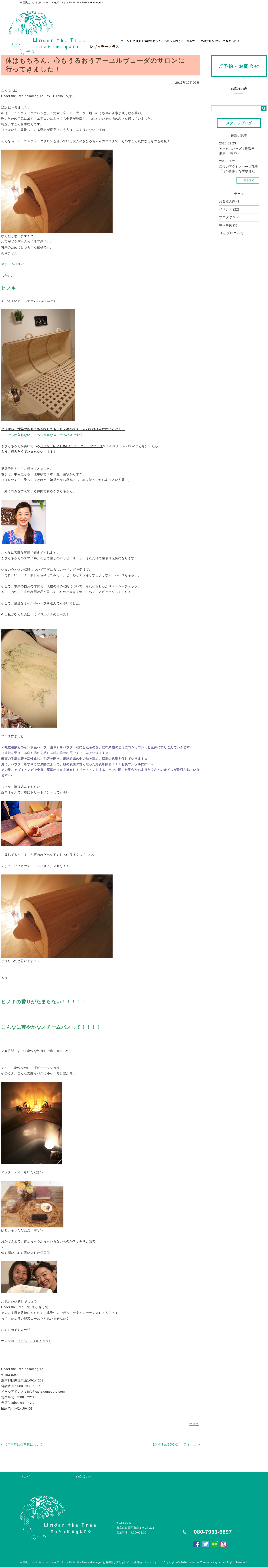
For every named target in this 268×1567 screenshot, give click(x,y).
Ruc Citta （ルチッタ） (34, 1341)
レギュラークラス (104, 36)
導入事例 (225, 225)
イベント (225, 209)
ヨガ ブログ (227, 233)
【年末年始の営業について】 (25, 1444)
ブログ (136, 41)
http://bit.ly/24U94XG (17, 1408)
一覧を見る (248, 180)
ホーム (125, 41)
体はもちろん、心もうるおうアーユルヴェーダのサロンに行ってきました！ (192, 41)
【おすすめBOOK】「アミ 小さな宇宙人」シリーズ (174, 1444)
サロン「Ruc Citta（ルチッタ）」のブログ (71, 446)
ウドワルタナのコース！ (51, 614)
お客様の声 (239, 89)
